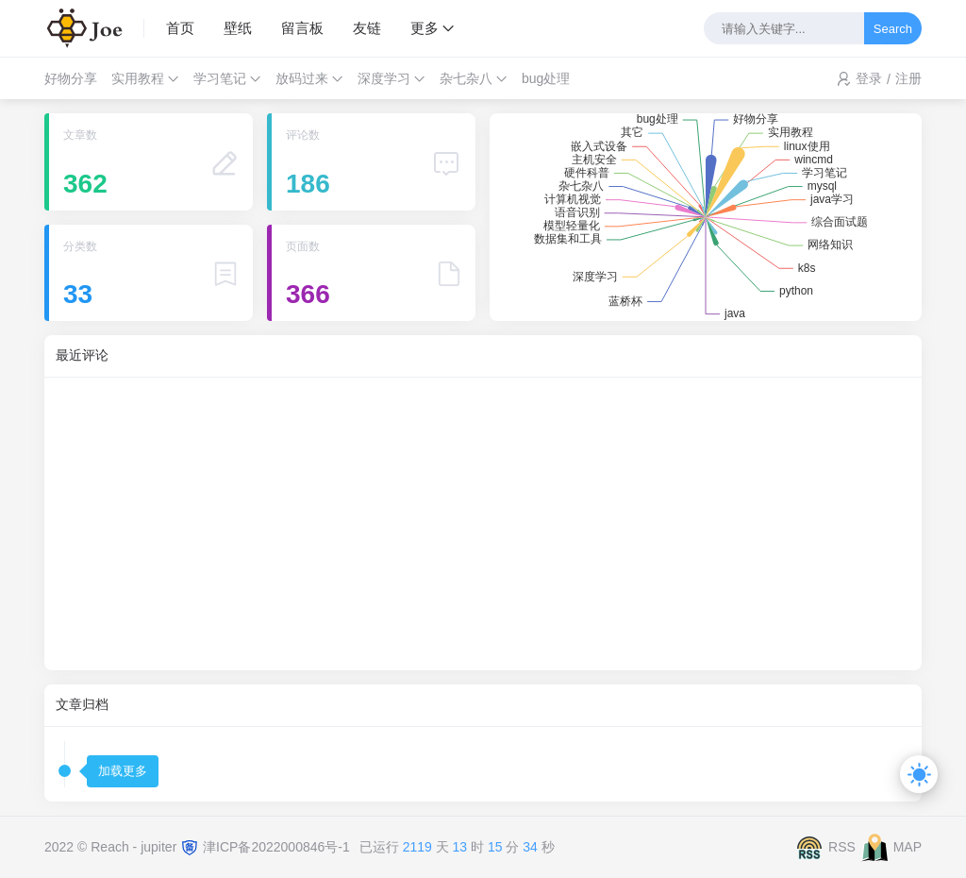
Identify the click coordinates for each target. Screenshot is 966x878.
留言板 (302, 28)
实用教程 (137, 78)
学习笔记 (219, 78)
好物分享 (70, 78)
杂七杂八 (466, 78)
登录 (869, 78)
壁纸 (238, 28)
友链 (367, 28)
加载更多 (122, 771)
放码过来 (301, 78)
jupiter (160, 845)
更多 (424, 28)
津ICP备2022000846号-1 (276, 845)
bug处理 (546, 78)
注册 (908, 78)
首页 (180, 28)
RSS (842, 845)
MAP (907, 845)
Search (893, 29)
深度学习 (384, 78)
